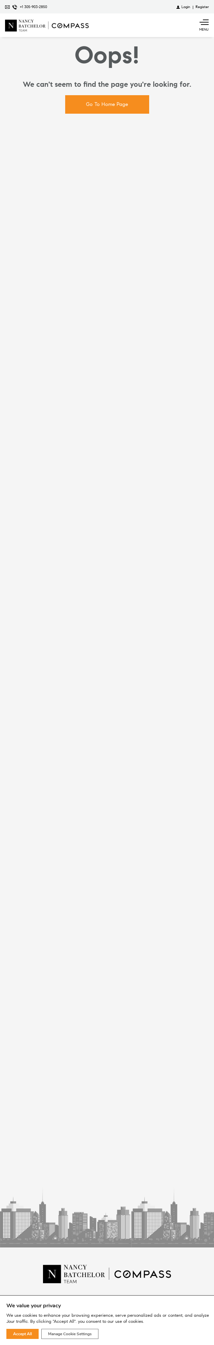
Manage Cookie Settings (70, 1334)
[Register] (202, 6)
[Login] (183, 6)
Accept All (22, 1334)
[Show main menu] (204, 25)
